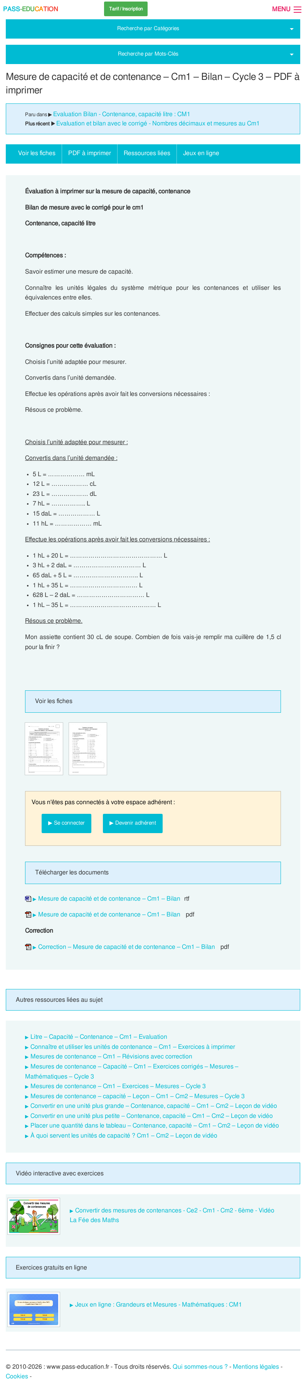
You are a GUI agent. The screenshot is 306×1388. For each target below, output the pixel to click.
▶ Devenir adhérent (132, 823)
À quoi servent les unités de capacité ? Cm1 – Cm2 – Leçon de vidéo (123, 1136)
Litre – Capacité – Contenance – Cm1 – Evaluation (98, 1037)
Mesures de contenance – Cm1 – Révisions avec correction (111, 1056)
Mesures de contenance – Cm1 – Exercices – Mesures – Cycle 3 (118, 1086)
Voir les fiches (36, 153)
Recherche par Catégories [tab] (148, 28)
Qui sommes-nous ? (200, 1367)
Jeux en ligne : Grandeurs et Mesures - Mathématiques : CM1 (158, 1305)
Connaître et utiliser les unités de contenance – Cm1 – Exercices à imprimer (132, 1047)
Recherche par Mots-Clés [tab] (148, 54)
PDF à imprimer (89, 153)
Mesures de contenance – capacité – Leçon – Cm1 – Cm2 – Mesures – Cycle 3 (137, 1096)
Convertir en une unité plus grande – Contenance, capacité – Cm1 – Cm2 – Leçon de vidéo (153, 1106)
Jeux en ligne (201, 153)
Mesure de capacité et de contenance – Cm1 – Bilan (109, 899)
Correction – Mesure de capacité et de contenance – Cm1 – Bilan (126, 947)
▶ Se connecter (66, 823)
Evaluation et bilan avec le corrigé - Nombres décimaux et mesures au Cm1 (158, 123)
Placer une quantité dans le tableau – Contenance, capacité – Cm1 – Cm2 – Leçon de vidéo (154, 1126)
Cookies (17, 1376)
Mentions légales (256, 1367)
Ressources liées (147, 153)
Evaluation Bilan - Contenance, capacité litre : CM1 (121, 114)
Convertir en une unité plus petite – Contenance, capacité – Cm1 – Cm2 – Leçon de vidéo (151, 1116)
